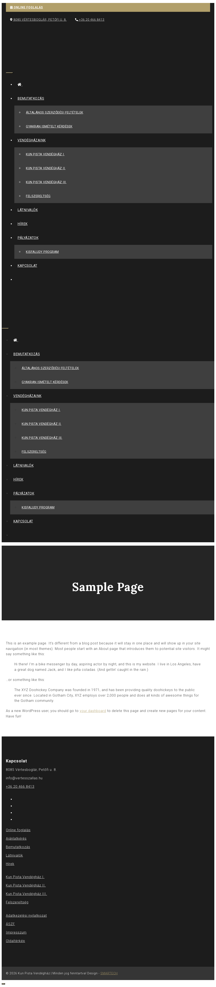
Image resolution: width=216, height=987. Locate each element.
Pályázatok (30, 238)
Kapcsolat (27, 266)
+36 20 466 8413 (89, 19)
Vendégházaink (33, 140)
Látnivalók (28, 210)
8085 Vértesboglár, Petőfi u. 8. (38, 19)
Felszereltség (38, 196)
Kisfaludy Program (42, 252)
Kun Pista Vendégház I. (45, 154)
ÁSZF (10, 924)
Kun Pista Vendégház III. (46, 182)
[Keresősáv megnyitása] (9, 62)
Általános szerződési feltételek (54, 112)
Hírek (23, 224)
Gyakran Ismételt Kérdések (49, 126)
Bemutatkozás (32, 98)
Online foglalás (18, 830)
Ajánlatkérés (16, 839)
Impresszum (16, 932)
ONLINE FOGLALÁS (26, 7)
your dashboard (93, 711)
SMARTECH (109, 973)
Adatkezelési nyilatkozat (26, 916)
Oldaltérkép (15, 941)
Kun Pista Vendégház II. (46, 168)
